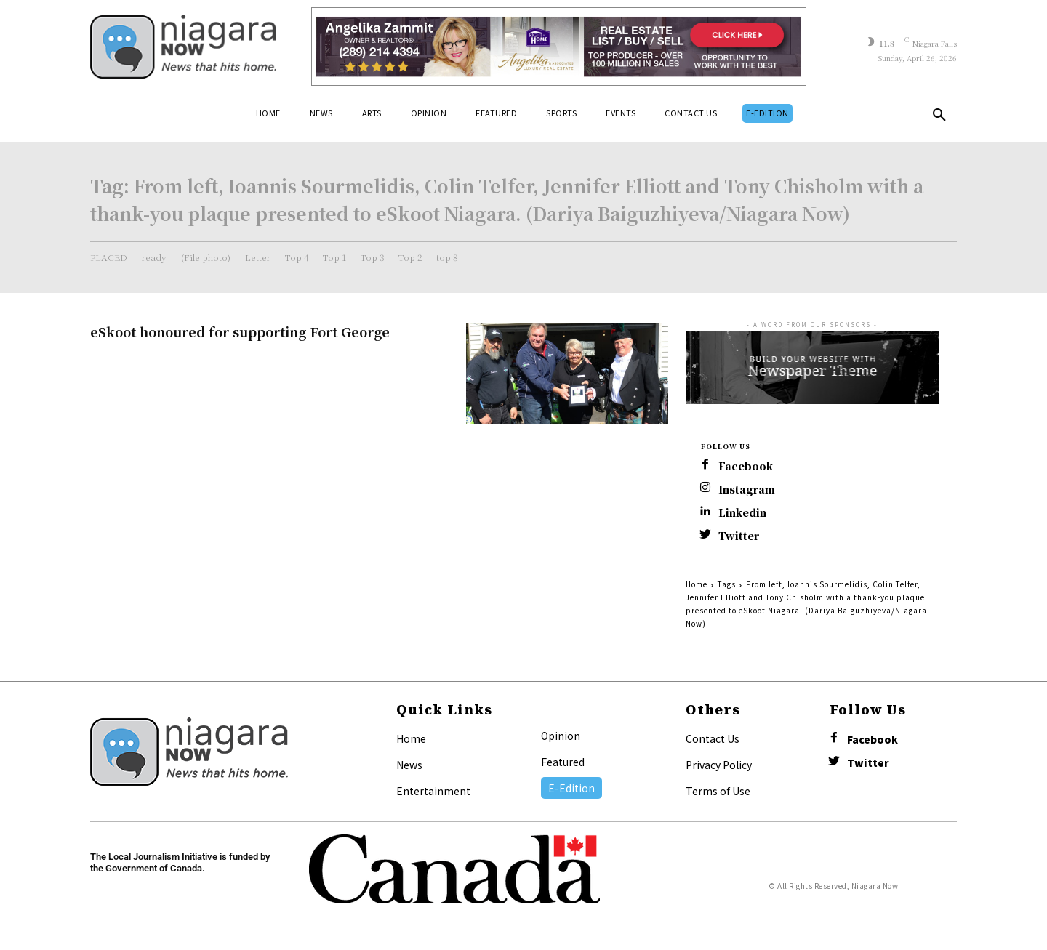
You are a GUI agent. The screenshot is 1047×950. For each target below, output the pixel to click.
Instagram (746, 489)
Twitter (738, 536)
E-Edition (571, 788)
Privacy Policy (719, 764)
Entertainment (433, 791)
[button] (939, 117)
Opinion (560, 735)
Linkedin (742, 513)
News (409, 764)
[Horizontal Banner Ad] (559, 46)
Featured (563, 761)
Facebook (745, 466)
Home (696, 584)
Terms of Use (718, 791)
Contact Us (712, 738)
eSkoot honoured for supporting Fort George (240, 331)
